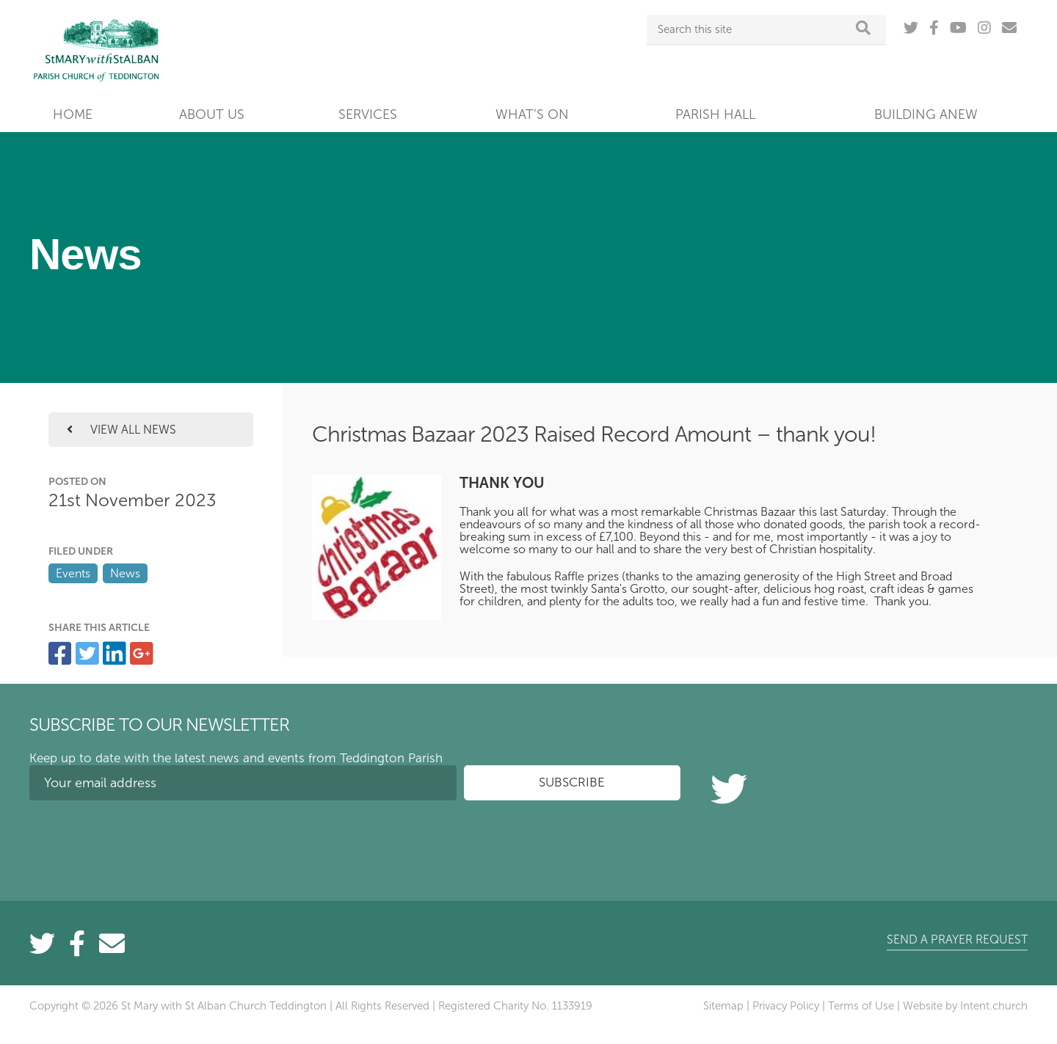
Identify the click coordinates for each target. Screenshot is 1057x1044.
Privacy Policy (785, 1006)
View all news (121, 429)
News (125, 573)
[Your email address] (243, 782)
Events (73, 573)
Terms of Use (861, 1006)
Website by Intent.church (965, 1006)
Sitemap (723, 1006)
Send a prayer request (957, 939)
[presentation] (141, 840)
